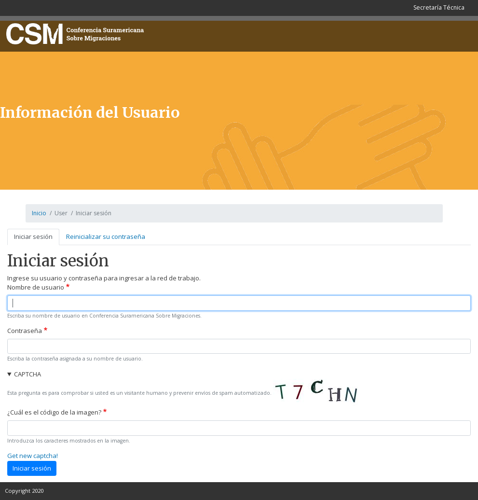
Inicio (39, 213)
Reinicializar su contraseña (105, 236)
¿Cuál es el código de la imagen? (54, 412)
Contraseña (24, 330)
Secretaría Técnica (438, 7)
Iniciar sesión (33, 236)
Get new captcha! (32, 455)
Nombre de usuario (35, 287)
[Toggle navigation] (461, 34)
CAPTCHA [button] (27, 374)
